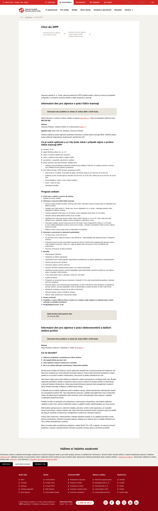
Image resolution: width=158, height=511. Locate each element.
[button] (8, 2)
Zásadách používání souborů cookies (43, 459)
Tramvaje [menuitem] (24, 483)
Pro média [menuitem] (64, 10)
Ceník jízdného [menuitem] (50, 479)
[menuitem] (152, 2)
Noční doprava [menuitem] (25, 492)
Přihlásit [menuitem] (141, 2)
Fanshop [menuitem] (94, 2)
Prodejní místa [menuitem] (50, 483)
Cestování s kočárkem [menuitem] (77, 492)
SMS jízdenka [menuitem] (49, 489)
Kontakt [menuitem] (80, 2)
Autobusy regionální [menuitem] (27, 489)
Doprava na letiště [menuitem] (76, 483)
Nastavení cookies (125, 457)
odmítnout (13, 459)
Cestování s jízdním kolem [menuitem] (78, 489)
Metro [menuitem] (22, 479)
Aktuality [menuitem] (118, 10)
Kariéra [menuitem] (128, 10)
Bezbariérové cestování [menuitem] (77, 479)
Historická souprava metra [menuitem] (103, 479)
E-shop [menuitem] (108, 2)
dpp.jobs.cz (84, 118)
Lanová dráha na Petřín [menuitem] (102, 492)
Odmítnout (6, 464)
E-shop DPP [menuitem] (49, 486)
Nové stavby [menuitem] (85, 10)
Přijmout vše (5, 457)
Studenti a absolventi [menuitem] (102, 10)
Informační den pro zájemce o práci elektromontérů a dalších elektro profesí (77, 34)
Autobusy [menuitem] (24, 486)
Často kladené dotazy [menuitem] (52, 492)
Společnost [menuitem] (65, 2)
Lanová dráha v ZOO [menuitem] (101, 489)
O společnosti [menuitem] (51, 10)
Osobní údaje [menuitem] (123, 492)
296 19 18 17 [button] (86, 503)
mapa (82, 127)
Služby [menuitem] (74, 10)
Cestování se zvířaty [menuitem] (76, 486)
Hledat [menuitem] (129, 2)
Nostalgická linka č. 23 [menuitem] (102, 483)
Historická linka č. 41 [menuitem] (101, 486)
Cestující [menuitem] (50, 2)
